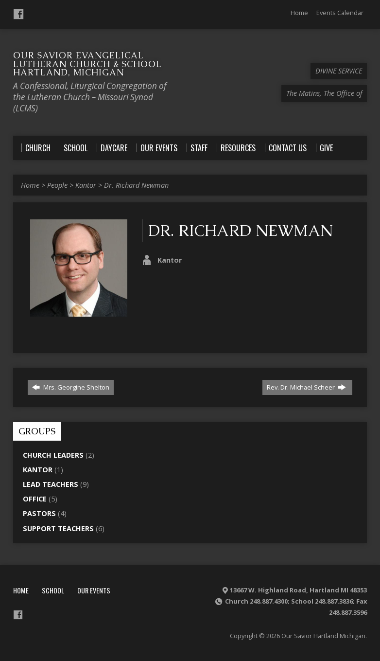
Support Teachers (58, 528)
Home (299, 12)
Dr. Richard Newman (136, 185)
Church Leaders (53, 455)
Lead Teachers (50, 484)
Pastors (39, 513)
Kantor (85, 185)
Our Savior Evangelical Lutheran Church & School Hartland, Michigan (87, 64)
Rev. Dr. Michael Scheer (306, 387)
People (57, 185)
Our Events (93, 590)
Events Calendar (339, 12)
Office (35, 498)
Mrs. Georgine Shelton (70, 387)
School (53, 590)
